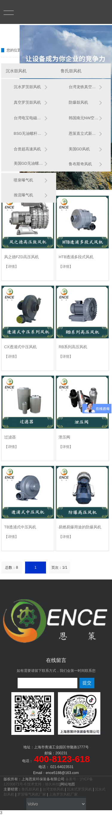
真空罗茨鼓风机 (27, 102)
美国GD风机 (79, 149)
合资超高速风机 (27, 149)
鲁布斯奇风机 (80, 164)
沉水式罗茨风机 (79, 789)
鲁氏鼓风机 (71, 70)
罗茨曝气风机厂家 (31, 794)
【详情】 (11, 266)
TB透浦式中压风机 (20, 527)
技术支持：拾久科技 (43, 784)
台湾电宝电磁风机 (29, 118)
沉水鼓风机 (16, 70)
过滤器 (10, 437)
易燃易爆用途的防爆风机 (80, 527)
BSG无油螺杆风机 (29, 133)
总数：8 (11, 567)
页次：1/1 (59, 567)
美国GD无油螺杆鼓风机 (29, 163)
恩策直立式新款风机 (84, 133)
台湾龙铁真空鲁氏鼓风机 (84, 87)
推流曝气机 (23, 195)
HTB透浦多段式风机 (76, 257)
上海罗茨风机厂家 (63, 794)
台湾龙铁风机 (53, 789)
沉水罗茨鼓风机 (27, 87)
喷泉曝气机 (23, 180)
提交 (86, 682)
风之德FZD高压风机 (21, 257)
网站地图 (68, 784)
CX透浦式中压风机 (20, 347)
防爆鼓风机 (78, 102)
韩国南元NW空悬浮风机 (84, 118)
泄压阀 (64, 437)
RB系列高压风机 (73, 347)
